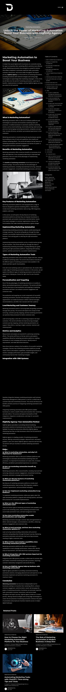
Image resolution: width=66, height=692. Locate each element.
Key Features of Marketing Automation (52, 66)
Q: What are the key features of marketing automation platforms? (55, 105)
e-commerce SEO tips (50, 179)
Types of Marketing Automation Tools (54, 74)
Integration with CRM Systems (53, 84)
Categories (49, 152)
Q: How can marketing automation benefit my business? (54, 100)
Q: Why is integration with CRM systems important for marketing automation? (55, 141)
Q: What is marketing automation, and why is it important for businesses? (55, 94)
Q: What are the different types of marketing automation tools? (54, 116)
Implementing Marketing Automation (52, 70)
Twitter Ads (48, 190)
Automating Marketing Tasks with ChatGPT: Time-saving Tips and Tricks (54, 168)
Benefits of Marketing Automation (51, 62)
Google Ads (48, 182)
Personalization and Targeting (54, 77)
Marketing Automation (33, 27)
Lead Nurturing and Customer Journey (54, 79)
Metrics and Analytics (51, 82)
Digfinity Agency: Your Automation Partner (52, 87)
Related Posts (51, 154)
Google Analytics (49, 184)
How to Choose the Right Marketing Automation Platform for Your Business (55, 158)
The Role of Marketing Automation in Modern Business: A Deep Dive (54, 163)
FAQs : (48, 90)
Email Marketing (49, 180)
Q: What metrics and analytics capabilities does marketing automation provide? (55, 134)
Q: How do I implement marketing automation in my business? (54, 110)
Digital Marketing (49, 177)
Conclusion (50, 149)
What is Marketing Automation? (54, 59)
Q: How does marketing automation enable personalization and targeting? (54, 122)
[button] (60, 7)
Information (48, 185)
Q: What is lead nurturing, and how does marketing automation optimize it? (55, 128)
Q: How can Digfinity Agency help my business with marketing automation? (56, 146)
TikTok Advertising (49, 189)
